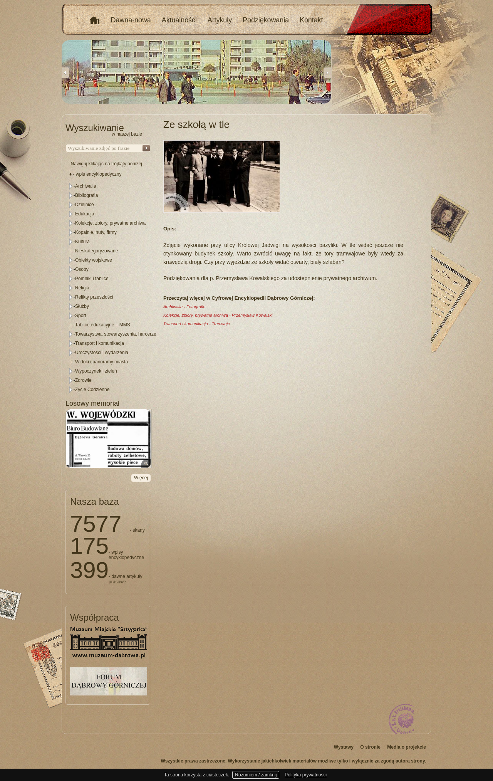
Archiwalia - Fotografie (184, 306)
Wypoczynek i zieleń (96, 371)
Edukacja (84, 214)
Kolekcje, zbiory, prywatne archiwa (110, 223)
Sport (80, 315)
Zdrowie (83, 380)
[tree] (108, 287)
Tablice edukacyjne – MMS (102, 325)
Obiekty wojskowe (93, 260)
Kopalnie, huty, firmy (96, 232)
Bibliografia (86, 195)
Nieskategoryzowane (96, 251)
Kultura (82, 241)
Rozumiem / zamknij (256, 775)
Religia (82, 288)
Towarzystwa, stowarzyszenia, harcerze (115, 334)
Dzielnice (84, 204)
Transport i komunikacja (99, 343)
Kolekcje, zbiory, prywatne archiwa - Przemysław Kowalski (217, 315)
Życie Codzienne (92, 389)
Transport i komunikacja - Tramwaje (196, 323)
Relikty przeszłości (94, 297)
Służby (82, 306)
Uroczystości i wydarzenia (101, 352)
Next (327, 72)
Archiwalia (85, 186)
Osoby (82, 269)
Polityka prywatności (306, 775)
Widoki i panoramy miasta (101, 361)
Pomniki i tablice (92, 278)
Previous (65, 72)
